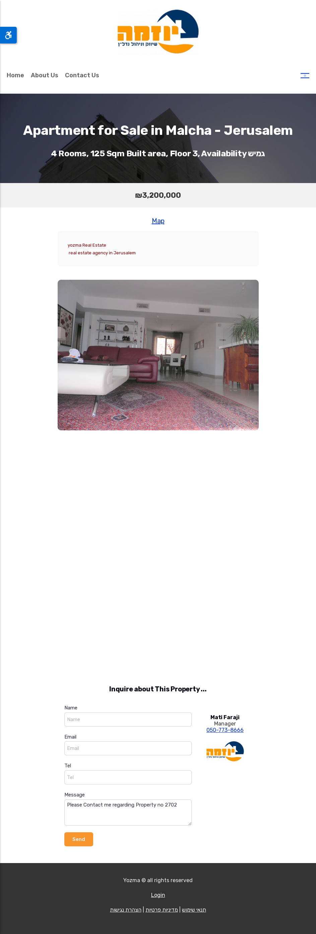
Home (15, 75)
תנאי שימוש (194, 910)
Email (70, 737)
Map (158, 221)
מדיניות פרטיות (161, 910)
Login (158, 895)
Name (70, 708)
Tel (67, 766)
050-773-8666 (225, 730)
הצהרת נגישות (125, 910)
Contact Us (82, 75)
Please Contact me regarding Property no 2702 (128, 812)
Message (74, 795)
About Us (44, 75)
